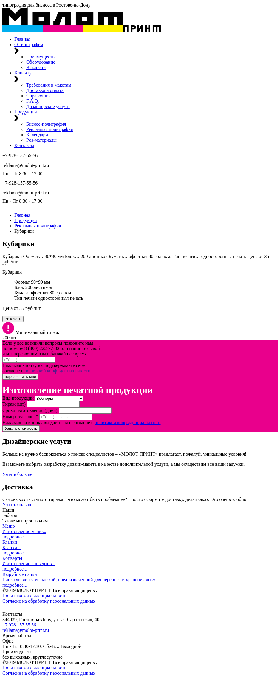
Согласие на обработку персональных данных (48, 601)
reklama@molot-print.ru (25, 165)
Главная (22, 215)
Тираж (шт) (14, 404)
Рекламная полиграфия (37, 225)
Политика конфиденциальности (34, 595)
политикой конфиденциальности (57, 370)
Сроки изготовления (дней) (30, 410)
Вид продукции (18, 398)
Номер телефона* (20, 416)
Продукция (25, 220)
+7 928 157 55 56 (19, 624)
